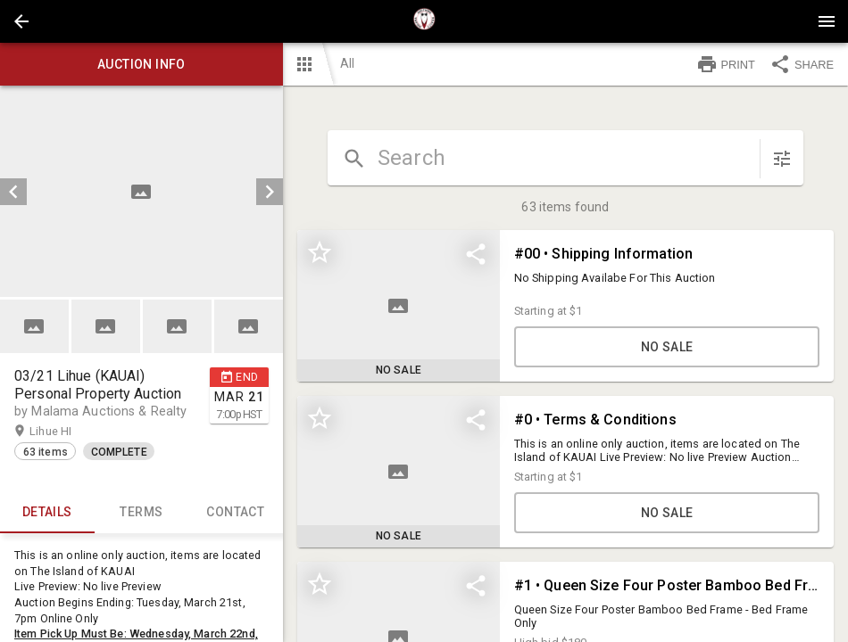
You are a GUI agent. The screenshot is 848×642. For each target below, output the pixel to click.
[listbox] (141, 191)
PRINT (725, 64)
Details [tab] (47, 511)
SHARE (801, 64)
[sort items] (782, 158)
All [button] (347, 63)
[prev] (13, 191)
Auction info (141, 64)
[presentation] (424, 21)
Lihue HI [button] (67, 432)
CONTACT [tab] (235, 511)
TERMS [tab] (142, 511)
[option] (141, 191)
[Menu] (826, 21)
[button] (21, 21)
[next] (269, 191)
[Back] (21, 21)
